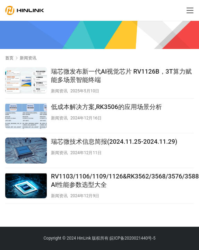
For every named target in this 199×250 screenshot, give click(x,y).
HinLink (84, 238)
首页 (9, 58)
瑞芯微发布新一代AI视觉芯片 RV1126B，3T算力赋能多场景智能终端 (121, 75)
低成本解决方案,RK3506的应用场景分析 (106, 106)
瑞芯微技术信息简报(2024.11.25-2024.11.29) (114, 141)
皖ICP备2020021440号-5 (132, 238)
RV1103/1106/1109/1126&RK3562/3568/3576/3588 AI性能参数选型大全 (125, 180)
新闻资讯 (59, 91)
